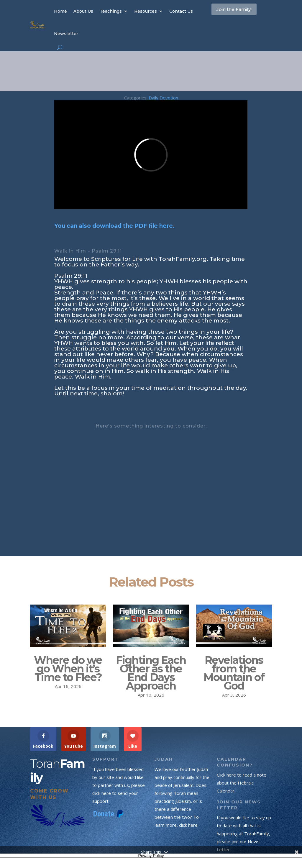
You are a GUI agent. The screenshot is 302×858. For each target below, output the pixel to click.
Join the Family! (230, 15)
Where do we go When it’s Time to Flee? (68, 669)
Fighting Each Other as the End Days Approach (151, 673)
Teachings (111, 11)
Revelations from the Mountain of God (233, 673)
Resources (145, 11)
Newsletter (66, 33)
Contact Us (181, 11)
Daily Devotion (163, 98)
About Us (83, 11)
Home (60, 11)
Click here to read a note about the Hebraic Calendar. (241, 783)
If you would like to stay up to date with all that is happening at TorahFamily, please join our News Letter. (244, 833)
